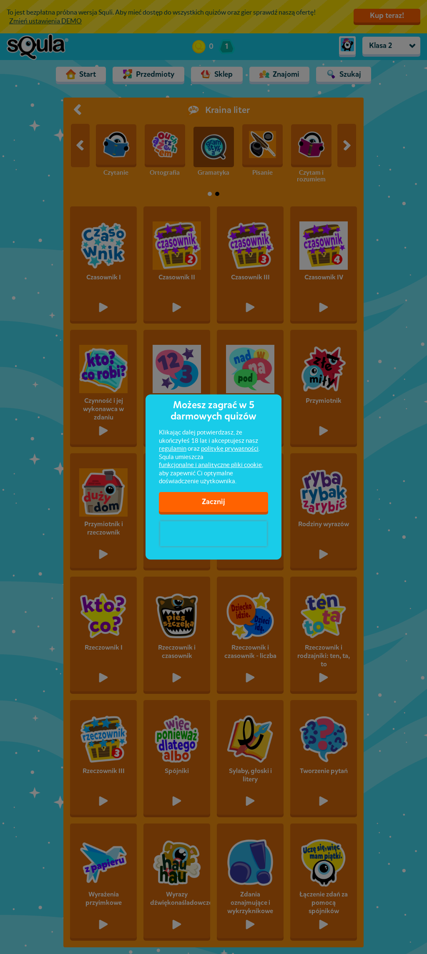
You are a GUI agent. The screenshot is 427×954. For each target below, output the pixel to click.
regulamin (172, 448)
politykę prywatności (230, 448)
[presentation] (213, 533)
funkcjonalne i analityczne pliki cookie (210, 464)
